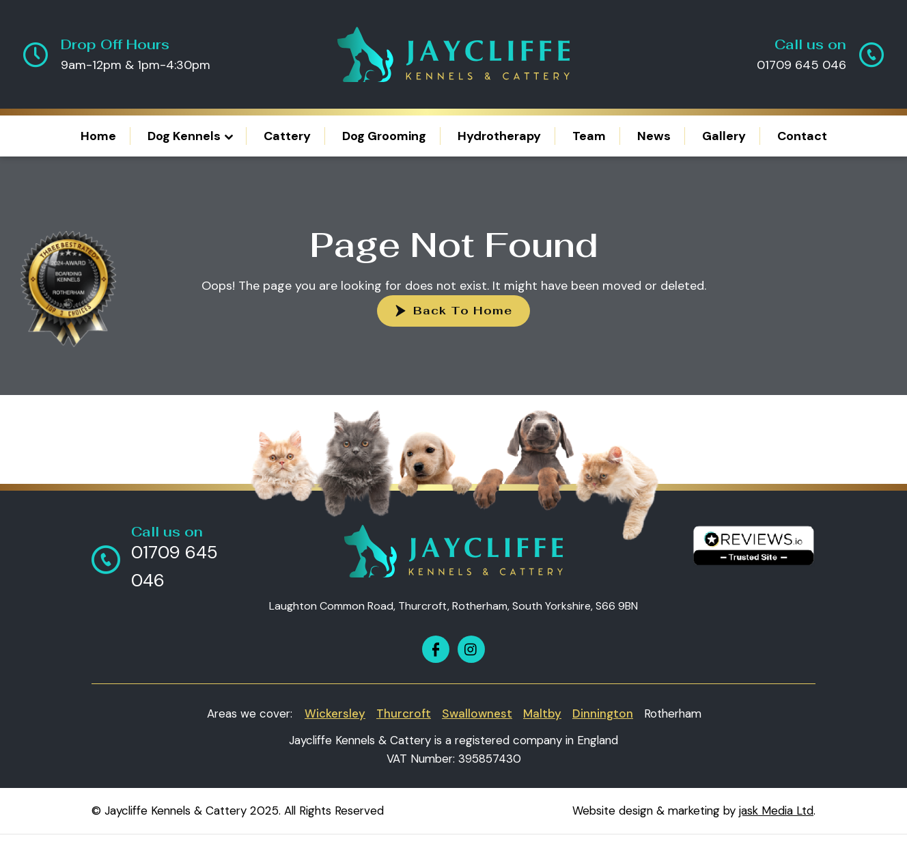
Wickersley (335, 713)
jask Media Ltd (776, 810)
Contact (802, 136)
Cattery (287, 136)
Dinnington (602, 713)
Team (589, 136)
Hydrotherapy (499, 136)
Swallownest (477, 713)
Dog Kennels (184, 136)
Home (98, 136)
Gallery (724, 136)
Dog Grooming (384, 136)
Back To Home (462, 310)
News (654, 136)
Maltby (542, 713)
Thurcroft (403, 713)
